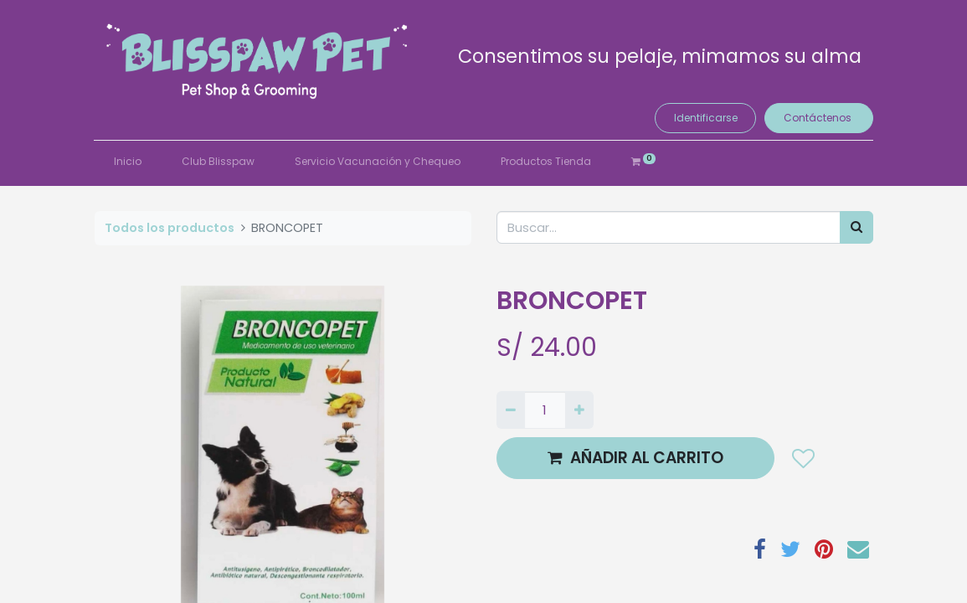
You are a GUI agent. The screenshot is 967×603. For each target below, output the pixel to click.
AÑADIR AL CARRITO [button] (635, 457)
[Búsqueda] (856, 227)
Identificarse (706, 118)
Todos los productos (169, 227)
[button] (802, 458)
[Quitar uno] (510, 410)
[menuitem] (128, 161)
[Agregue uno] (579, 410)
